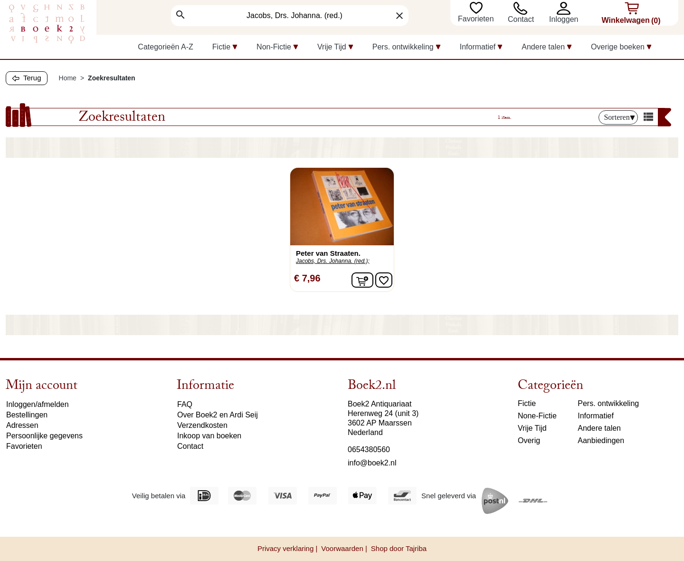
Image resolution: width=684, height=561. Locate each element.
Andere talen (599, 428)
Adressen (22, 425)
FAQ (184, 404)
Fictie (527, 403)
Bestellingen (27, 415)
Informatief (596, 416)
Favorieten (477, 19)
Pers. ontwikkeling (608, 403)
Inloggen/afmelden (37, 404)
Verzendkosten (202, 425)
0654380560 (369, 449)
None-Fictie (537, 416)
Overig (529, 440)
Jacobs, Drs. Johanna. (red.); (333, 261)
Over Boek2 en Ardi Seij (217, 415)
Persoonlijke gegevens (44, 436)
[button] (566, 8)
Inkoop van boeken (209, 436)
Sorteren (619, 117)
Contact (521, 19)
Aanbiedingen (601, 440)
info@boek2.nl (372, 463)
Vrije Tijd (532, 428)
